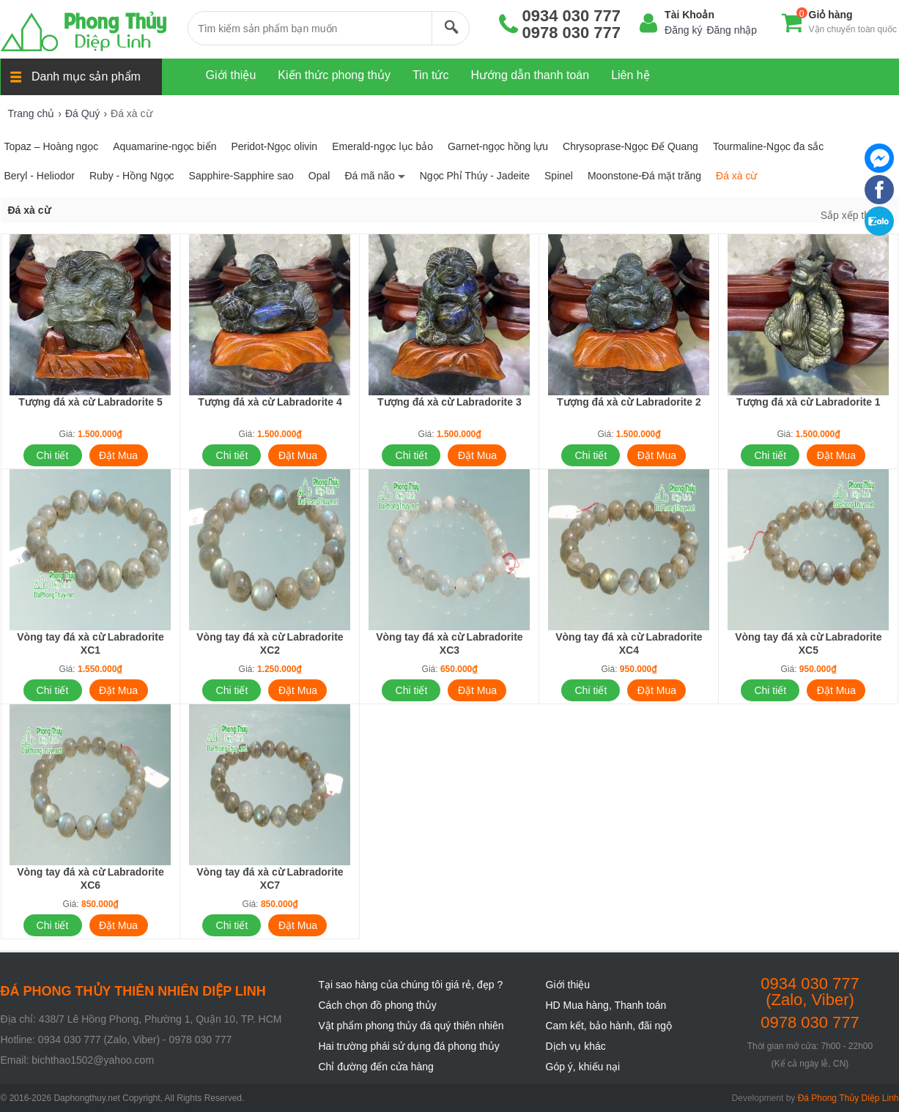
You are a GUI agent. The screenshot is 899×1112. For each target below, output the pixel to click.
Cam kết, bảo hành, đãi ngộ (609, 1025)
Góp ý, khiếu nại (583, 1066)
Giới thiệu (568, 984)
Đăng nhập (731, 30)
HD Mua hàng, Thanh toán (606, 1005)
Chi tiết (53, 455)
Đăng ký (683, 30)
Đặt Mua (118, 455)
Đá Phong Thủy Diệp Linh (848, 1098)
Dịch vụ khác (576, 1046)
